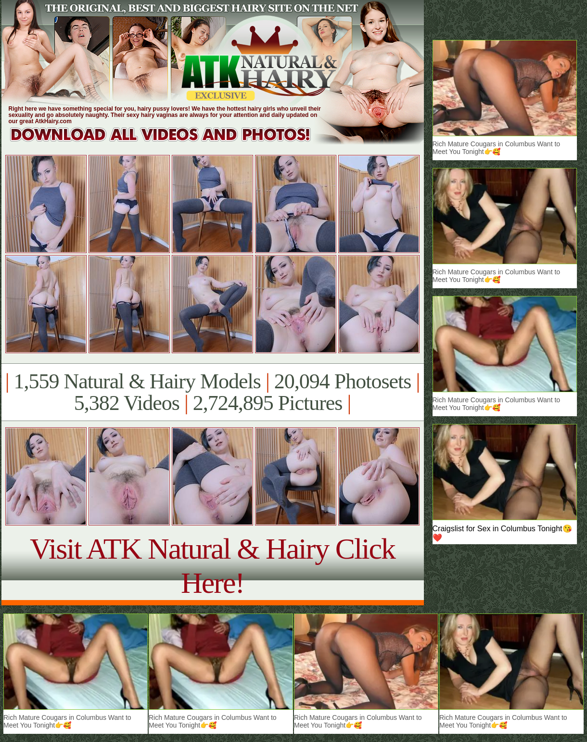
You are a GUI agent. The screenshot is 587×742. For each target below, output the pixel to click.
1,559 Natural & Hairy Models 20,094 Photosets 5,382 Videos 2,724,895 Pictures (212, 392)
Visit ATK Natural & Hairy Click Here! (212, 565)
